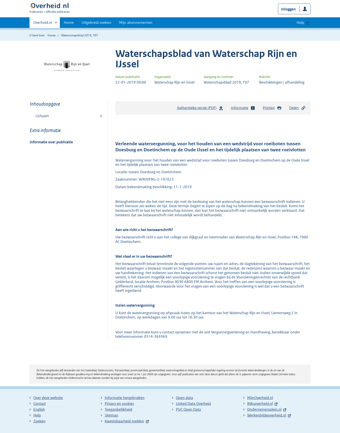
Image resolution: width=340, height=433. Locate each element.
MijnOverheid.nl (260, 397)
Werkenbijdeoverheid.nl (266, 415)
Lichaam (42, 115)
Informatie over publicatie (51, 142)
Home (69, 22)
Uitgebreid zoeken (96, 22)
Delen (297, 107)
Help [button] (300, 22)
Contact (39, 403)
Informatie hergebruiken (125, 397)
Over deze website (48, 397)
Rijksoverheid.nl (260, 403)
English (39, 409)
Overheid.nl (42, 24)
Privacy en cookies (119, 403)
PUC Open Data (188, 409)
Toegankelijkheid (118, 409)
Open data (184, 397)
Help (37, 415)
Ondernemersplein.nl (264, 409)
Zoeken (39, 421)
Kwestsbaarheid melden (124, 421)
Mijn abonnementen (135, 22)
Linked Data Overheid (193, 403)
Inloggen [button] (288, 9)
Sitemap (111, 415)
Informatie (243, 107)
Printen (272, 107)
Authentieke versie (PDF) (200, 109)
